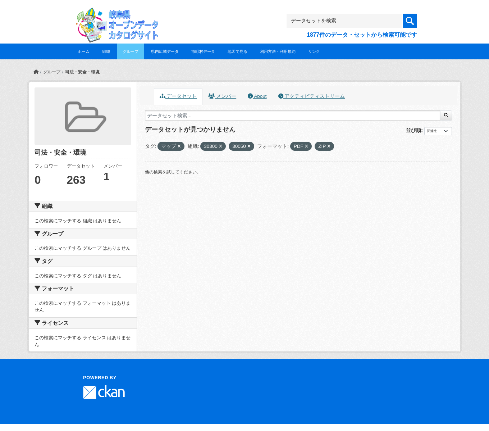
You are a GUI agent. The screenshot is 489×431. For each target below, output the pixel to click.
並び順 (413, 130)
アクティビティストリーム (311, 96)
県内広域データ (165, 51)
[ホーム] (35, 71)
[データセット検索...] (292, 115)
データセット (178, 96)
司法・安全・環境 (82, 71)
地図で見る (237, 51)
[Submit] (446, 115)
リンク (314, 51)
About (257, 96)
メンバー (222, 96)
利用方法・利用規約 (278, 51)
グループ (130, 51)
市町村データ (203, 51)
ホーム (84, 51)
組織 (106, 51)
